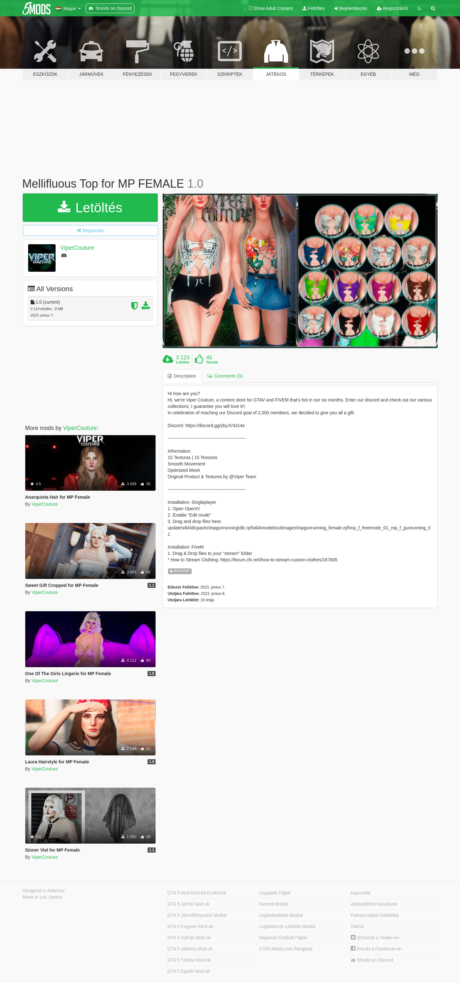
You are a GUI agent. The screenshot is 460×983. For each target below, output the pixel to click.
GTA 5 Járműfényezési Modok (197, 915)
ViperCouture (77, 248)
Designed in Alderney (44, 890)
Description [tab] (182, 375)
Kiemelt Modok (274, 904)
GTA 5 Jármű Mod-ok (188, 904)
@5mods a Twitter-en (375, 937)
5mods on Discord (372, 960)
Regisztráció (392, 8)
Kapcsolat (360, 892)
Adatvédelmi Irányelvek (374, 904)
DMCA (357, 926)
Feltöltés (314, 8)
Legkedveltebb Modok (281, 915)
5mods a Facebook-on (376, 949)
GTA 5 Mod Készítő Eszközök (196, 892)
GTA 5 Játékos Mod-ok (189, 948)
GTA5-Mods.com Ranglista (285, 948)
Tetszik (212, 362)
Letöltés (90, 207)
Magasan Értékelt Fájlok (283, 937)
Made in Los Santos (42, 897)
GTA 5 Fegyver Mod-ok (190, 926)
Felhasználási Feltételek (375, 915)
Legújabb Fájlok (275, 892)
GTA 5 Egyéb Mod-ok (188, 971)
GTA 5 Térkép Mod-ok (189, 960)
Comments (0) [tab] (224, 375)
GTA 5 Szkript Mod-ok (189, 937)
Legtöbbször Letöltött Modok (287, 926)
